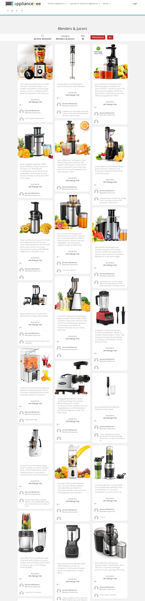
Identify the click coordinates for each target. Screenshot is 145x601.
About (106, 3)
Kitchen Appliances (57, 3)
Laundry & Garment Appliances (85, 3)
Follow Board (98, 37)
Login (134, 3)
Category (65, 37)
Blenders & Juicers (32, 113)
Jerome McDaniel (32, 110)
